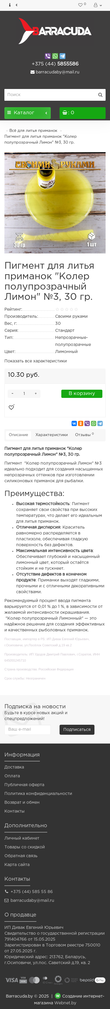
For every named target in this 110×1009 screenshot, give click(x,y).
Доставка (14, 767)
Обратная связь (21, 856)
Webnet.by (65, 1003)
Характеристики (51, 435)
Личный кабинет (21, 838)
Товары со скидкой (24, 847)
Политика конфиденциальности (38, 794)
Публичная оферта (24, 785)
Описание (18, 435)
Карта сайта (17, 865)
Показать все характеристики (35, 361)
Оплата (12, 776)
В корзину (82, 393)
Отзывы (84, 435)
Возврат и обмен (22, 802)
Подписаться (77, 729)
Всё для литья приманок (33, 130)
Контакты (14, 811)
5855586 (55, 64)
